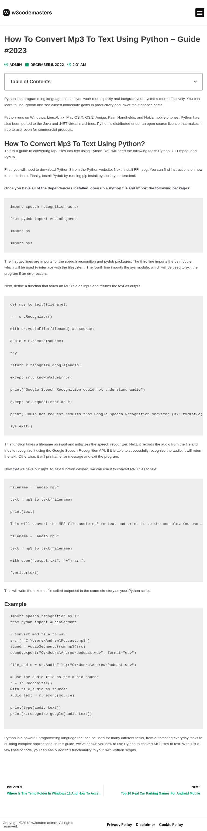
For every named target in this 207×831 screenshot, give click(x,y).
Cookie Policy (171, 824)
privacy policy (119, 824)
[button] (199, 12)
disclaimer (145, 824)
